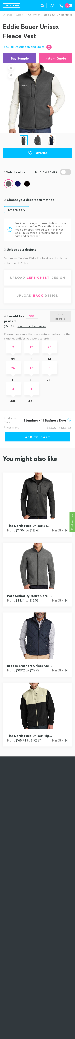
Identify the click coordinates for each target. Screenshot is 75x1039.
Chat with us (72, 522)
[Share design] (11, 75)
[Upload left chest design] (37, 278)
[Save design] (11, 67)
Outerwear (34, 14)
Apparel (20, 14)
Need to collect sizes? (32, 326)
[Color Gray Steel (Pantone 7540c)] (9, 184)
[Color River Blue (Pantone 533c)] (18, 184)
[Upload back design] (37, 295)
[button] (52, 6)
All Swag (7, 14)
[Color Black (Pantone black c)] (27, 184)
